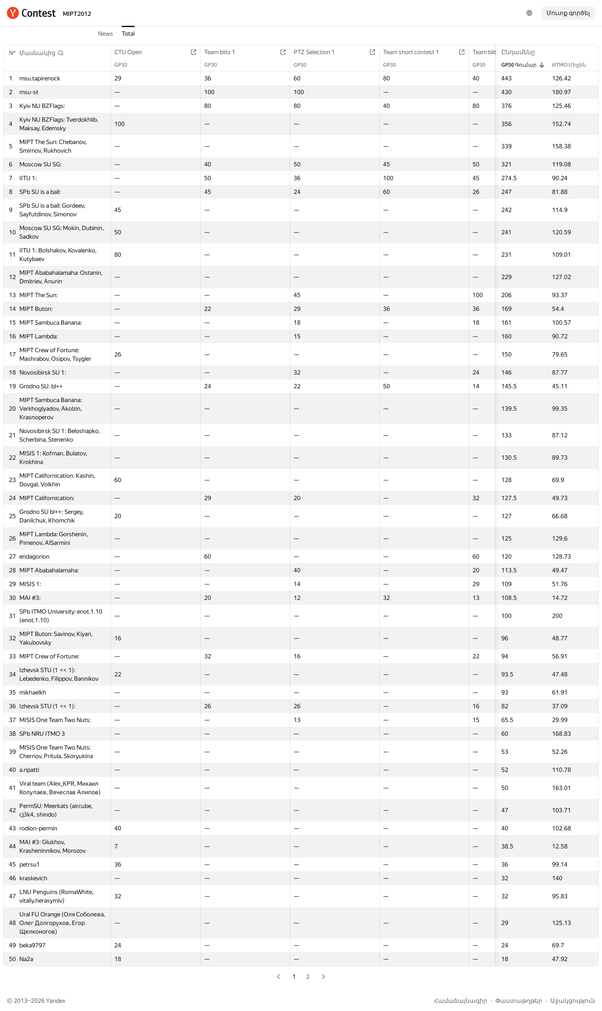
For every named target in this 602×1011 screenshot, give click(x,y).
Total (128, 33)
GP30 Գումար (523, 64)
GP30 (125, 64)
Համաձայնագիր (460, 1000)
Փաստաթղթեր (518, 1000)
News (105, 33)
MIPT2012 (77, 13)
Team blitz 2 (492, 52)
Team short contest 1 (415, 52)
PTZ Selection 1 (319, 52)
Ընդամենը (522, 52)
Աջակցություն (572, 1000)
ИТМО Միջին (573, 64)
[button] (41, 52)
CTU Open (132, 52)
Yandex (55, 1000)
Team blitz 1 (224, 52)
